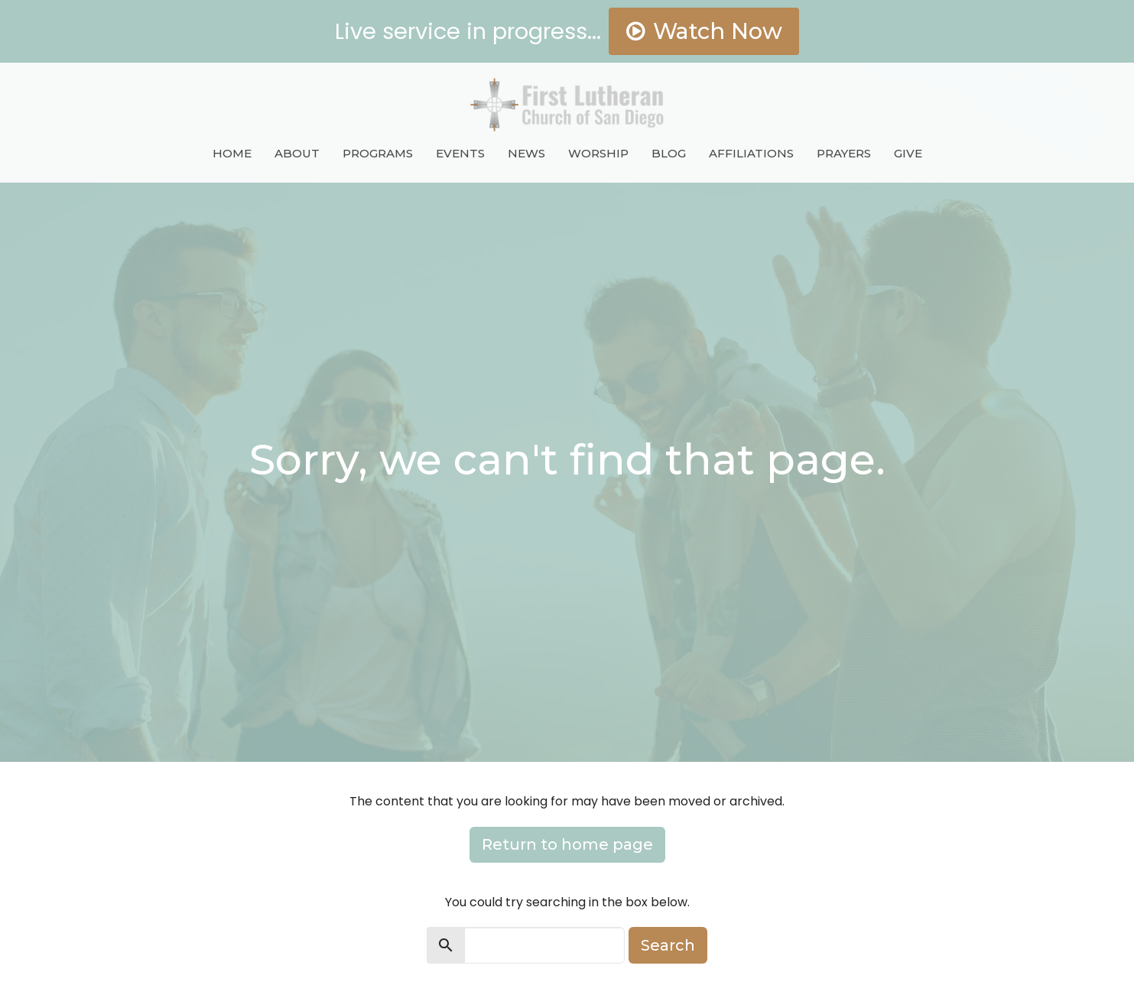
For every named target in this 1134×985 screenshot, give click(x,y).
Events (460, 153)
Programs (378, 153)
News (526, 153)
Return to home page (567, 844)
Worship (598, 153)
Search (668, 945)
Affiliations (751, 153)
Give (908, 153)
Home (232, 153)
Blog (668, 153)
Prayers (844, 153)
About (297, 153)
